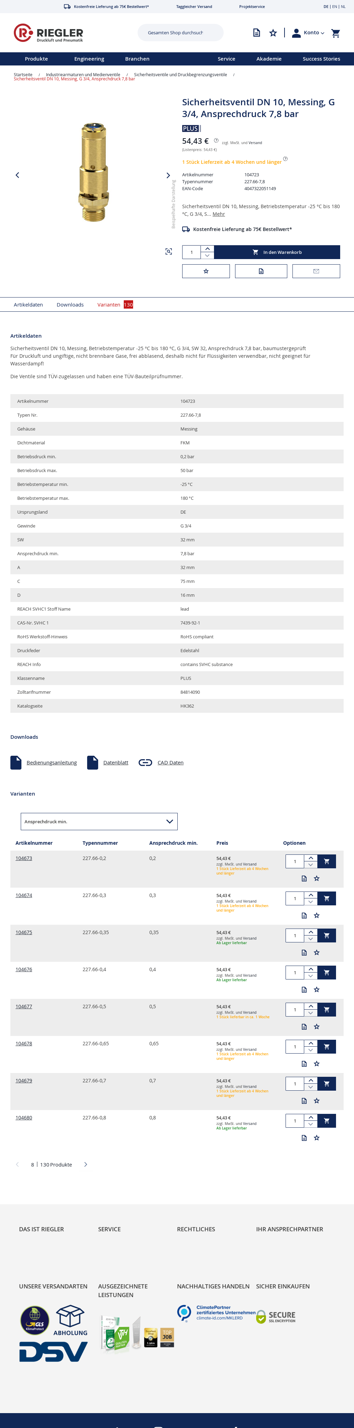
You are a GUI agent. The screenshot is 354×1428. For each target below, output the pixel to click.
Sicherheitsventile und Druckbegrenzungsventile (180, 74)
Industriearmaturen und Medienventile (83, 74)
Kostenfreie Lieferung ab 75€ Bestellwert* (242, 229)
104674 (24, 895)
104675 (24, 932)
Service (226, 58)
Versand (255, 143)
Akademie (269, 58)
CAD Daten (171, 762)
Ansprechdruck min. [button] (46, 821)
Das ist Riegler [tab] (41, 1229)
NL (343, 6)
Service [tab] (109, 1229)
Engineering (89, 58)
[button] (314, 32)
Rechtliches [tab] (196, 1229)
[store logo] (68, 33)
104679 (24, 1080)
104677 (24, 1006)
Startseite (23, 74)
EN (334, 6)
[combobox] (175, 32)
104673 (24, 858)
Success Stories (321, 58)
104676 (24, 969)
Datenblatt (115, 762)
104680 (24, 1117)
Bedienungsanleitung (52, 762)
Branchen (137, 58)
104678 (24, 1043)
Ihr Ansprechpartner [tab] (289, 1229)
